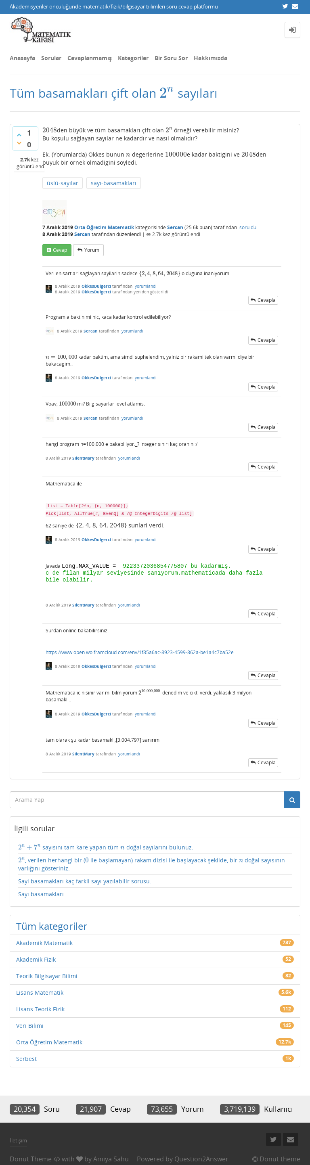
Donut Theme (31, 1159)
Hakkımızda (210, 58)
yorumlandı (146, 286)
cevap (60, 250)
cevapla (267, 300)
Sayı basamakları (41, 894)
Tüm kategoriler (51, 926)
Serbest (26, 1059)
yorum (91, 250)
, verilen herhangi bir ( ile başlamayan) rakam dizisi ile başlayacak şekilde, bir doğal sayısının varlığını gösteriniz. (151, 864)
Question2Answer (201, 1159)
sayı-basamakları (113, 183)
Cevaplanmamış (89, 58)
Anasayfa (22, 58)
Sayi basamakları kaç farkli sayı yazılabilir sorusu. (84, 881)
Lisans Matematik (39, 992)
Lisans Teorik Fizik (40, 1009)
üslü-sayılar (62, 183)
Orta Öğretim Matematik (104, 227)
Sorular (51, 58)
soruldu (247, 227)
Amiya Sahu (111, 1159)
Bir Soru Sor (171, 58)
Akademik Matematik (44, 943)
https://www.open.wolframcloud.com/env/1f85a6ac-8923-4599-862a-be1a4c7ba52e (140, 652)
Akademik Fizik (36, 959)
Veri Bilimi (30, 1025)
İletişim (18, 1140)
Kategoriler (133, 58)
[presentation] (166, 93)
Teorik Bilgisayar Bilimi (47, 976)
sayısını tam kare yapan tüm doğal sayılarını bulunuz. (105, 847)
